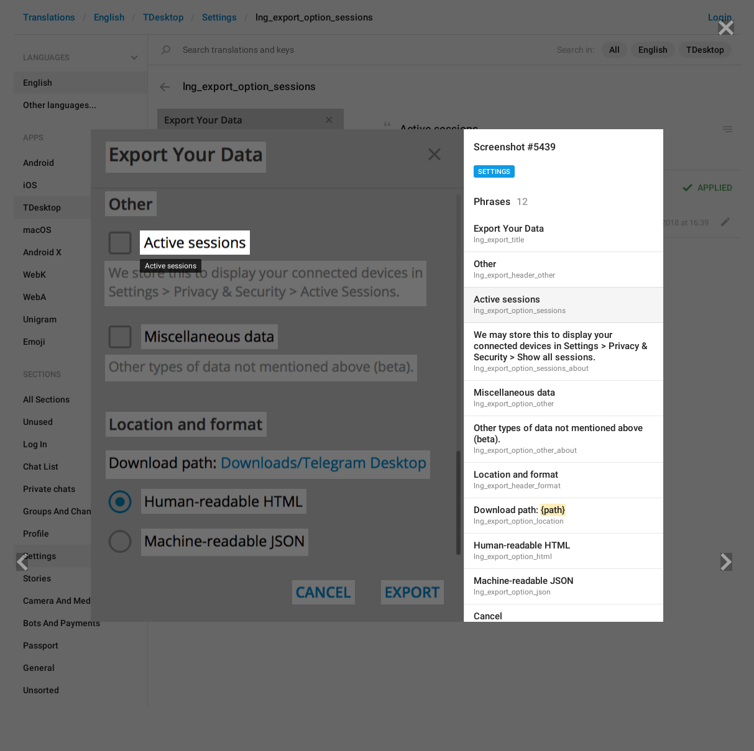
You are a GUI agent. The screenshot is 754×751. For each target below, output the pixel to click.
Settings (494, 172)
